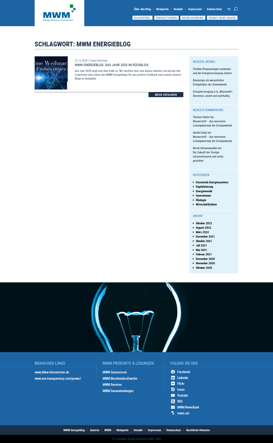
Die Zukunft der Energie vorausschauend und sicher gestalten (208, 156)
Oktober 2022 (204, 223)
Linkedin (179, 377)
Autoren (94, 430)
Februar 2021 (204, 254)
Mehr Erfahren (166, 95)
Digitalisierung (204, 187)
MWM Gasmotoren (115, 372)
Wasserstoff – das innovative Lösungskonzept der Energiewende (212, 123)
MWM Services (112, 384)
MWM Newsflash (184, 407)
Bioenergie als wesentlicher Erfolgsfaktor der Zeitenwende (210, 82)
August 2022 (203, 228)
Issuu (177, 389)
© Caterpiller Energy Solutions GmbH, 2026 (136, 439)
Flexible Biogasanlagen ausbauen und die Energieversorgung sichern (212, 71)
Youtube (179, 395)
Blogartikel (142, 18)
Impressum (195, 9)
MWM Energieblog (74, 430)
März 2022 (202, 232)
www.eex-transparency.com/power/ (58, 378)
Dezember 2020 (205, 259)
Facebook (180, 371)
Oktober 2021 (204, 241)
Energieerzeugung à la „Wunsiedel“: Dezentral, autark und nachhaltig (213, 94)
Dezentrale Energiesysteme (212, 182)
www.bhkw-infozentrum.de (52, 372)
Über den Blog (142, 9)
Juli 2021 (201, 245)
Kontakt (178, 9)
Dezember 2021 (205, 236)
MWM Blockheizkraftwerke (120, 378)
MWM (107, 430)
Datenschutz (214, 9)
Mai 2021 (201, 250)
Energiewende (204, 191)
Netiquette (162, 9)
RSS (176, 401)
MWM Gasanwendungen (118, 391)
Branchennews (192, 18)
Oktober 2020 (204, 268)
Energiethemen (166, 18)
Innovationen (203, 195)
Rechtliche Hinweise (198, 430)
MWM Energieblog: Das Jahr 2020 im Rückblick (112, 65)
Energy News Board (222, 18)
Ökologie (201, 200)
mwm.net (179, 413)
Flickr (177, 383)
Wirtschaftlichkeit (206, 204)
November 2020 (205, 263)
